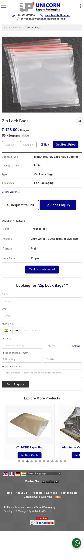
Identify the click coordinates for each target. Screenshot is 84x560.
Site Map (46, 496)
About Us (21, 492)
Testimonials (69, 492)
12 (65, 461)
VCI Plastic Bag (29, 447)
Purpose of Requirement (15, 353)
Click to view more (11, 192)
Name (5, 294)
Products (18, 27)
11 (61, 461)
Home (7, 27)
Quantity (6, 338)
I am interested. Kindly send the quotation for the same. (42, 373)
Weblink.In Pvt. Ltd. (42, 511)
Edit (45, 144)
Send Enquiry (58, 205)
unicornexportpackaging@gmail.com (43, 18)
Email (5, 308)
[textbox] (28, 144)
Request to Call (20, 205)
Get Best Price (65, 144)
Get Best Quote (29, 455)
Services (51, 492)
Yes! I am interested (42, 269)
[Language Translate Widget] (44, 473)
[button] (57, 15)
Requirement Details (13, 366)
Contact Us (31, 496)
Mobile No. (8, 323)
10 (56, 461)
